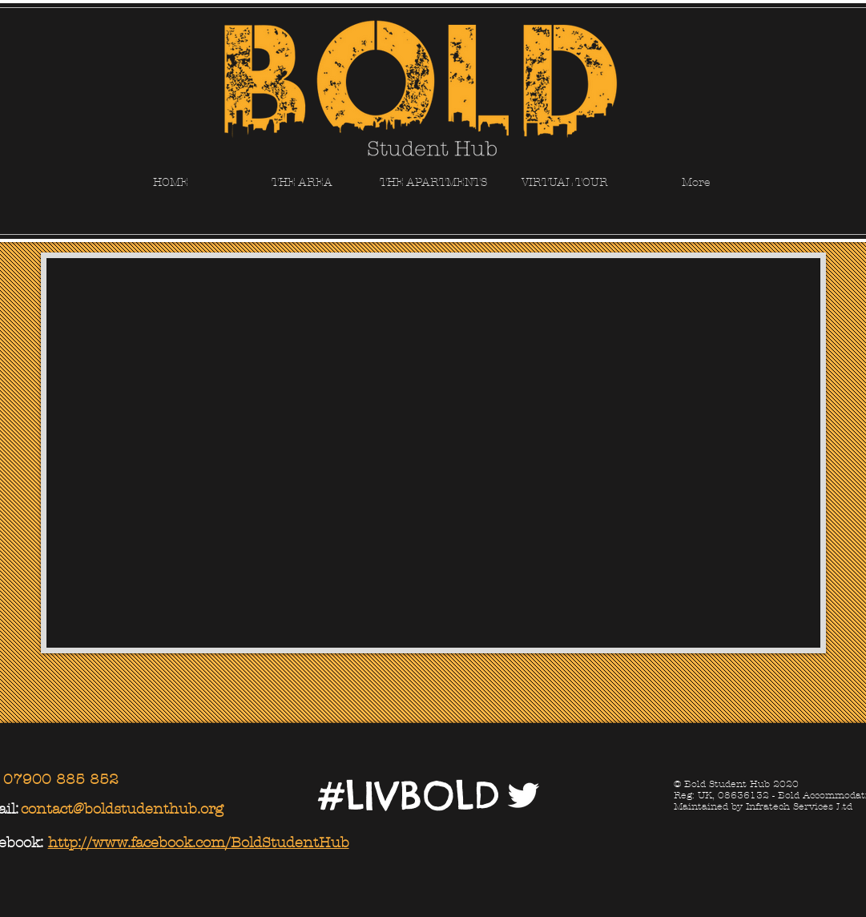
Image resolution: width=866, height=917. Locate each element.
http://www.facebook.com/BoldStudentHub (198, 842)
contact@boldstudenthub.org (122, 809)
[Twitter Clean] (523, 795)
